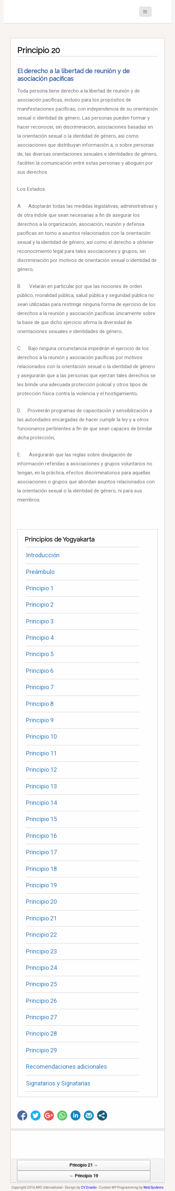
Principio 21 (41, 918)
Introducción (43, 555)
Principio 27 (41, 1017)
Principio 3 (40, 621)
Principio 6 (40, 670)
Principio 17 (41, 852)
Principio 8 (40, 703)
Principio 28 (41, 1033)
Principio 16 (41, 835)
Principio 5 (40, 653)
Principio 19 (41, 885)
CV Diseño (88, 1187)
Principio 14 (41, 802)
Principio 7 (40, 687)
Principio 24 (41, 967)
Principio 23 (41, 951)
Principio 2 (40, 604)
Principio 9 (40, 720)
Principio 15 (41, 819)
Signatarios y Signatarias (58, 1083)
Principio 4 (40, 637)
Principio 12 (41, 769)
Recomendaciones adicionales (66, 1066)
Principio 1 (40, 588)
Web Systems (153, 1187)
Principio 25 (41, 984)
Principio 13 (41, 786)
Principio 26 (41, 1000)
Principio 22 (41, 934)
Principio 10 (41, 736)
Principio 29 (41, 1050)
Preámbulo (40, 571)
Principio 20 (41, 901)
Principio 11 (41, 753)
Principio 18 (41, 868)
